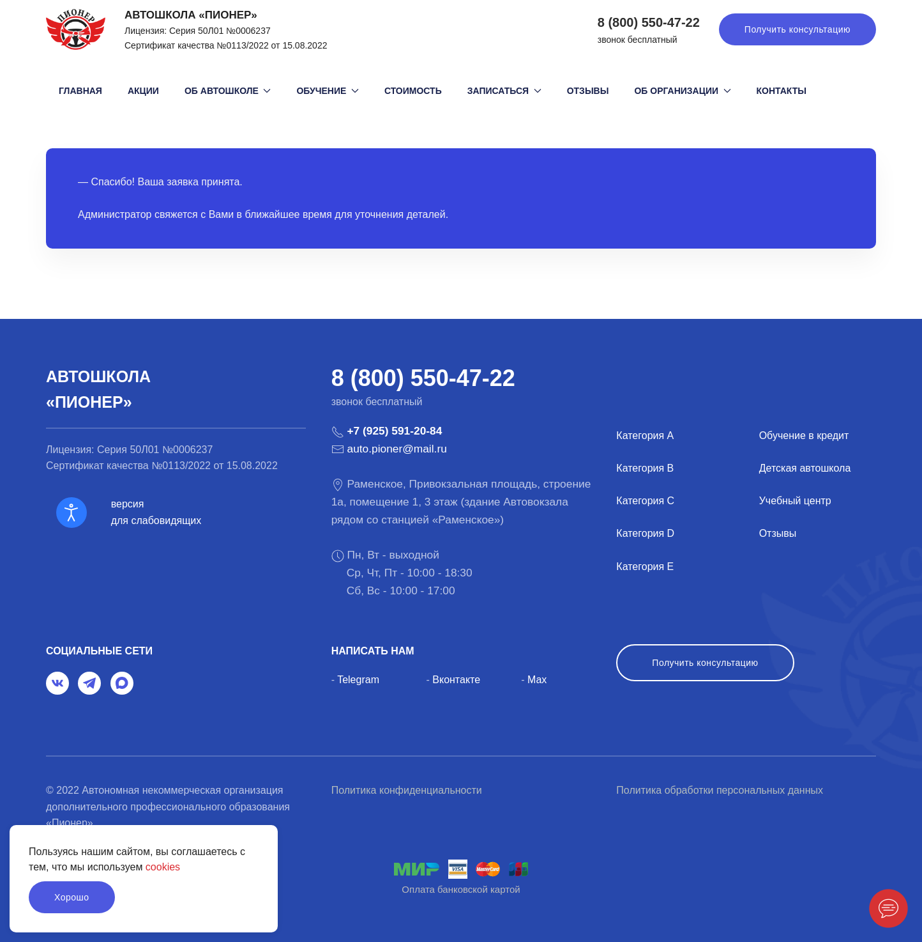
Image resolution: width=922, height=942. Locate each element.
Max (537, 679)
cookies (163, 866)
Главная (80, 91)
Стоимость (413, 91)
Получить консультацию (797, 29)
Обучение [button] (327, 91)
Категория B (645, 468)
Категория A (645, 435)
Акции (143, 91)
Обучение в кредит (804, 435)
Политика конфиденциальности (406, 790)
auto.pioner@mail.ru (397, 448)
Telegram (358, 679)
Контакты (781, 91)
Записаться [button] (504, 91)
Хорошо (71, 897)
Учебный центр (795, 500)
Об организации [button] (682, 91)
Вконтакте (456, 679)
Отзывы (588, 91)
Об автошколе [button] (228, 91)
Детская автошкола (805, 468)
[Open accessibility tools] (71, 512)
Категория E (645, 566)
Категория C (645, 500)
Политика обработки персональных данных (719, 790)
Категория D (645, 533)
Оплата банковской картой (461, 889)
